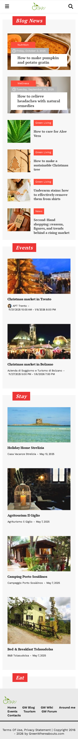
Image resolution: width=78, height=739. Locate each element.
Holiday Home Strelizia (25, 448)
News (38, 211)
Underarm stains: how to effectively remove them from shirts (51, 194)
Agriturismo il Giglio (19, 521)
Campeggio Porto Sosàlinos (25, 582)
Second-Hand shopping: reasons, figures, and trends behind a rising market (51, 226)
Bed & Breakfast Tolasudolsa (30, 649)
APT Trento (20, 305)
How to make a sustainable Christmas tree (51, 165)
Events (12, 711)
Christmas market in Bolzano (30, 364)
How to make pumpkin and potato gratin (38, 60)
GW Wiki (47, 707)
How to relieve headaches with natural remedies (38, 101)
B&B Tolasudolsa (18, 655)
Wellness (23, 83)
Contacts (14, 715)
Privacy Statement (37, 730)
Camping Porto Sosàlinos (27, 577)
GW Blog (28, 707)
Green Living (43, 122)
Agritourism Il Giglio (23, 515)
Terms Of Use (12, 730)
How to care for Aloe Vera (50, 133)
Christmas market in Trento (29, 299)
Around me (67, 707)
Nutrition (23, 44)
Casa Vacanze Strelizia (21, 454)
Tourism (30, 711)
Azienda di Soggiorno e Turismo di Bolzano (34, 370)
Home (11, 707)
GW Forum (49, 711)
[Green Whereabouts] (38, 6)
